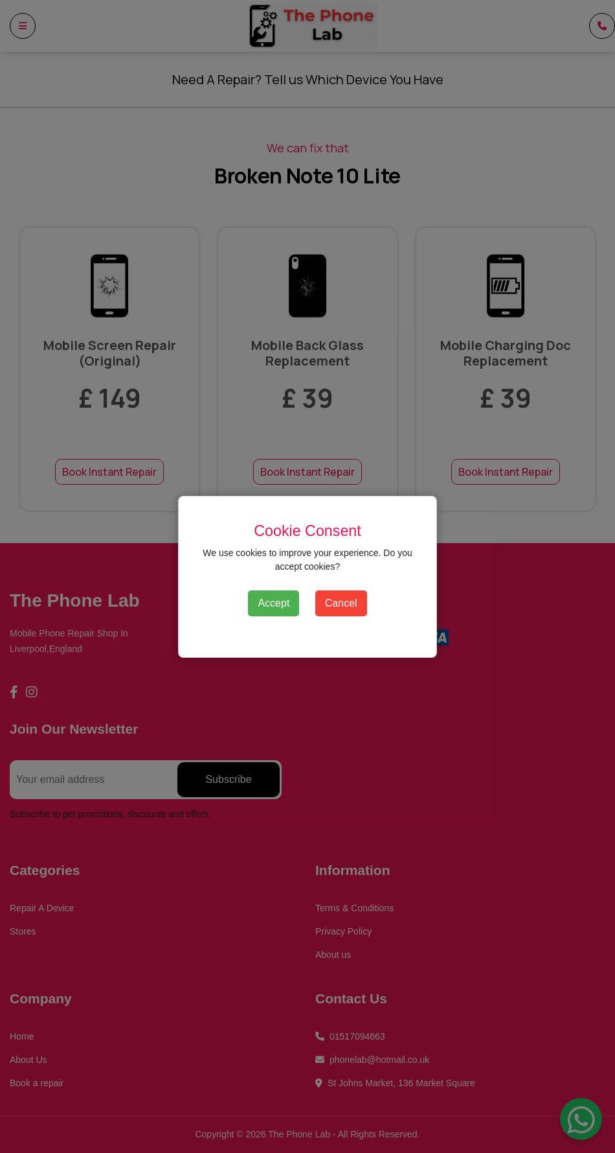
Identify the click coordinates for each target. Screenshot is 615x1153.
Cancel (341, 603)
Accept (273, 603)
